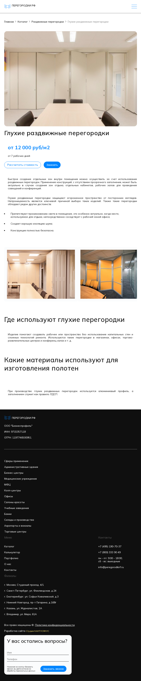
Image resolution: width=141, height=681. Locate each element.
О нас (7, 564)
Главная (9, 21)
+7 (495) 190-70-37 (109, 546)
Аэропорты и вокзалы (17, 525)
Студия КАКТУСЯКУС (37, 631)
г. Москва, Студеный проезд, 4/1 (24, 584)
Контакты (10, 569)
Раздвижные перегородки (48, 21)
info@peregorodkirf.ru (111, 567)
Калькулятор (12, 552)
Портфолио (11, 558)
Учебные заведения (16, 508)
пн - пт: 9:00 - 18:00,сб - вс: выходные (110, 560)
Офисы (8, 496)
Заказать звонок (53, 668)
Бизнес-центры (13, 472)
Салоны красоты (14, 502)
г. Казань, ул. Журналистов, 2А (23, 608)
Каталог (23, 21)
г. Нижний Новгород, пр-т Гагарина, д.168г (30, 602)
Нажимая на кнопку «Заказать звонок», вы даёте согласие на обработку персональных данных (21, 669)
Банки (8, 513)
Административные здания (21, 466)
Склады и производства (19, 519)
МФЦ (7, 484)
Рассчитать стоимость (22, 165)
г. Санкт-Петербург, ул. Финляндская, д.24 (30, 590)
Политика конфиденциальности (55, 624)
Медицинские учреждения (20, 478)
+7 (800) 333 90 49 (109, 552)
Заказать (52, 164)
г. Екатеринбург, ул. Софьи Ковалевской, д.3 (31, 596)
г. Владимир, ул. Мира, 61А (20, 614)
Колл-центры (12, 490)
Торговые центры (15, 531)
